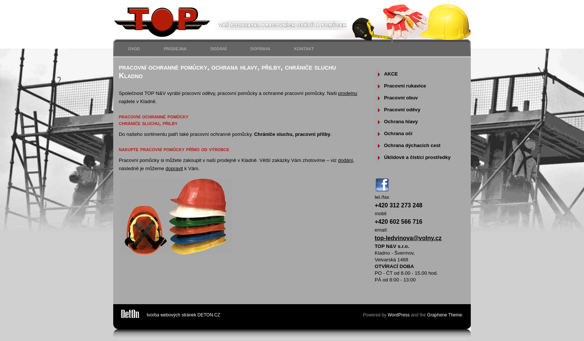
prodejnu (347, 93)
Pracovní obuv (401, 98)
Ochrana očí (398, 133)
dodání (345, 160)
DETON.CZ (208, 315)
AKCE (391, 74)
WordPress (399, 315)
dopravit (174, 168)
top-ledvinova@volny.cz (408, 238)
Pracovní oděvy (402, 109)
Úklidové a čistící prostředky (417, 157)
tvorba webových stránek (171, 315)
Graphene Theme (444, 315)
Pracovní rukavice (405, 86)
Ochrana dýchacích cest (412, 145)
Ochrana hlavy (401, 121)
